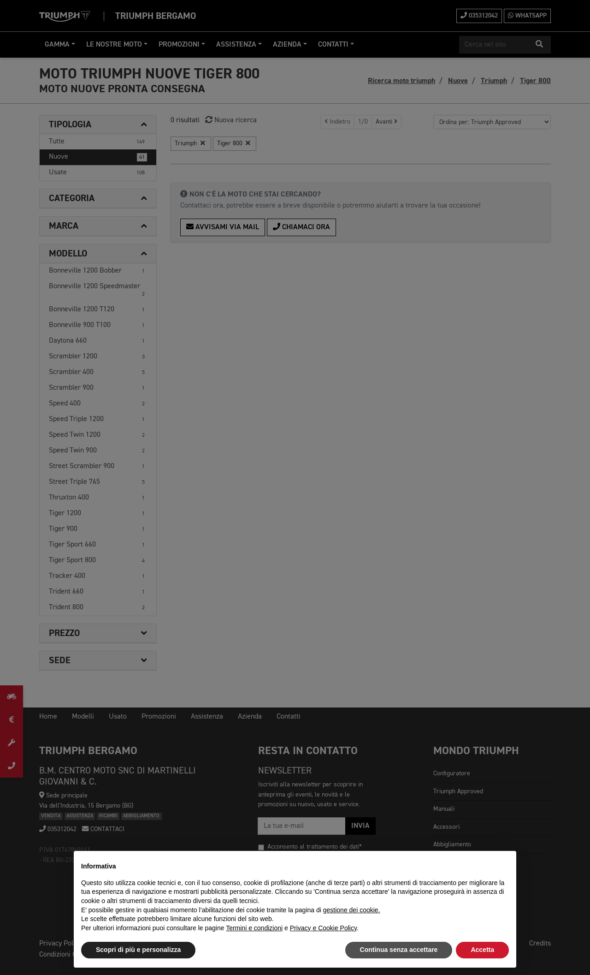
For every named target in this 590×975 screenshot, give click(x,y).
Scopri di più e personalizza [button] (138, 949)
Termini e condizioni (254, 928)
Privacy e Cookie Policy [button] (323, 928)
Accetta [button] (482, 949)
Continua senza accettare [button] (399, 949)
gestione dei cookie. (351, 910)
